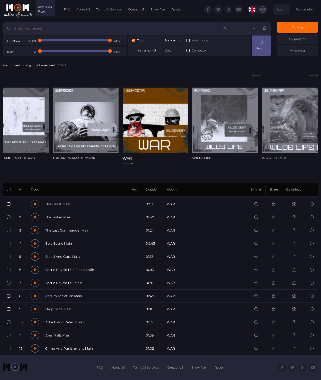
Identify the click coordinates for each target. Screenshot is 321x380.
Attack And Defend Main (65, 322)
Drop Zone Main (58, 309)
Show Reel (158, 9)
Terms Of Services (109, 9)
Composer (199, 50)
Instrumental (146, 50)
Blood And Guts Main (62, 257)
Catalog (297, 27)
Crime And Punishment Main (69, 348)
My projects (297, 39)
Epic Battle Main (58, 243)
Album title (200, 40)
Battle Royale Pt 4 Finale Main (69, 270)
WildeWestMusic (46, 65)
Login (281, 9)
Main (6, 65)
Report (177, 9)
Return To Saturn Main (63, 296)
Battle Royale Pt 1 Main (64, 283)
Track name (173, 40)
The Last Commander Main (67, 230)
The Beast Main (57, 204)
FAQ (67, 9)
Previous (256, 75)
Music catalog (22, 65)
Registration (305, 9)
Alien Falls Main (57, 335)
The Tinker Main (58, 217)
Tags (140, 40)
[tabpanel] (86, 124)
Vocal (168, 50)
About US (83, 9)
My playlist (297, 50)
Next (313, 75)
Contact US (136, 9)
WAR (171, 204)
